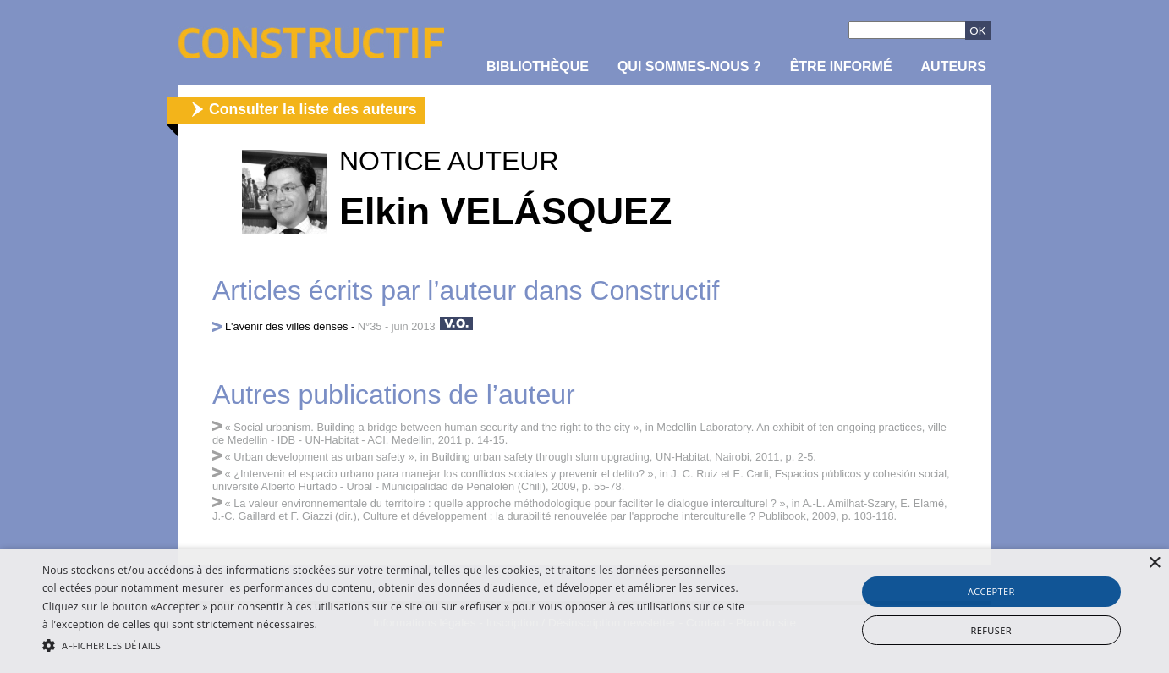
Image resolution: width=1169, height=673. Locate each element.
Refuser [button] (991, 630)
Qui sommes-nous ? (689, 66)
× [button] (1154, 563)
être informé (841, 66)
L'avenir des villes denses (286, 326)
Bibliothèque (537, 66)
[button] (394, 644)
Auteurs (953, 66)
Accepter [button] (991, 591)
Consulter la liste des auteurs (312, 109)
